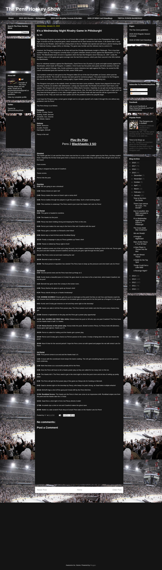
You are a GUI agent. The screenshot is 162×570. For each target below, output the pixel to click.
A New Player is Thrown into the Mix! (140, 249)
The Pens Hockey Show (33, 9)
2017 (134, 166)
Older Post (117, 490)
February (137, 192)
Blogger (93, 565)
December (138, 175)
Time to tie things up (137, 140)
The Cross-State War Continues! (140, 229)
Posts (134, 90)
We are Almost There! (139, 256)
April (136, 185)
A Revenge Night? (140, 271)
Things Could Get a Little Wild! (141, 266)
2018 (134, 163)
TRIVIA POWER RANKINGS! (130, 18)
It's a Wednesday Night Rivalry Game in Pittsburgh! (140, 221)
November (138, 179)
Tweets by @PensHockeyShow (15, 109)
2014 (134, 276)
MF (22, 79)
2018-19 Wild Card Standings (99, 18)
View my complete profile (17, 97)
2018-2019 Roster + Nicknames (32, 18)
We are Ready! (139, 233)
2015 (134, 173)
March (136, 189)
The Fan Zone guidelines (138, 30)
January (137, 195)
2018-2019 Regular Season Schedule (66, 18)
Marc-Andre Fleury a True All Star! (141, 243)
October (137, 182)
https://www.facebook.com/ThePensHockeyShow (141, 109)
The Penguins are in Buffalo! (146, 122)
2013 (134, 279)
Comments (136, 93)
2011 (134, 286)
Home (11, 18)
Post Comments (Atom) (84, 496)
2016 (134, 169)
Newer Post (42, 490)
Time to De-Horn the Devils (140, 199)
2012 (134, 282)
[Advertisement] (15, 54)
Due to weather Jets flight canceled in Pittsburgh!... (141, 213)
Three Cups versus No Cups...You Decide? (141, 206)
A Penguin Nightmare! (139, 238)
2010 (134, 289)
